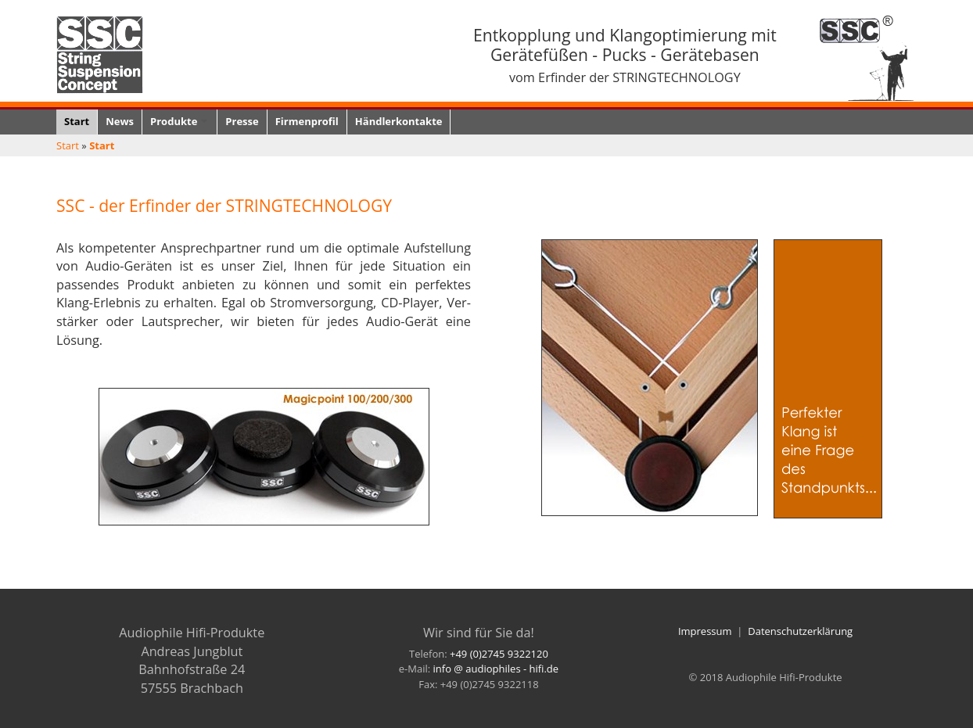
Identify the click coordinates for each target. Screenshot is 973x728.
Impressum (705, 631)
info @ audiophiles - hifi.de (496, 669)
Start (67, 145)
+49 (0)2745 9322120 (499, 654)
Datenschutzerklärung (800, 631)
